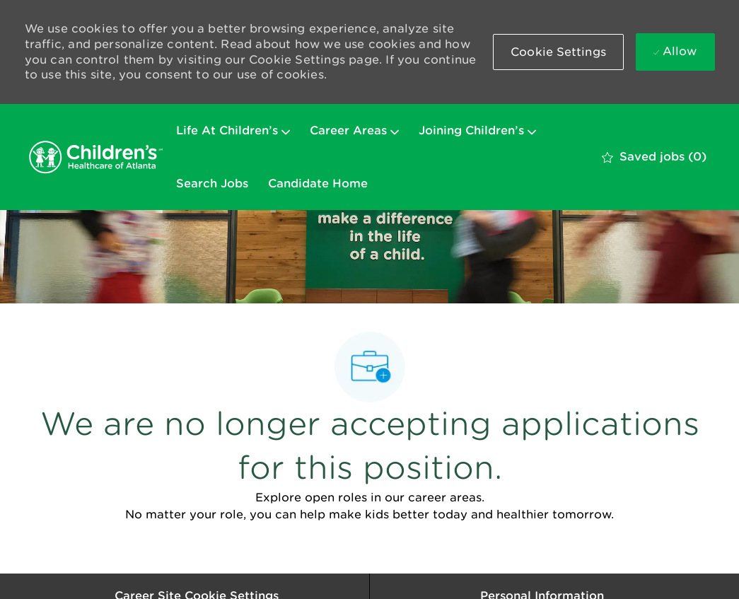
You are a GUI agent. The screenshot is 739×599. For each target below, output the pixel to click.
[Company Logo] (95, 157)
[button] (558, 52)
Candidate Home (318, 183)
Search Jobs (212, 183)
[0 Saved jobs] (654, 156)
